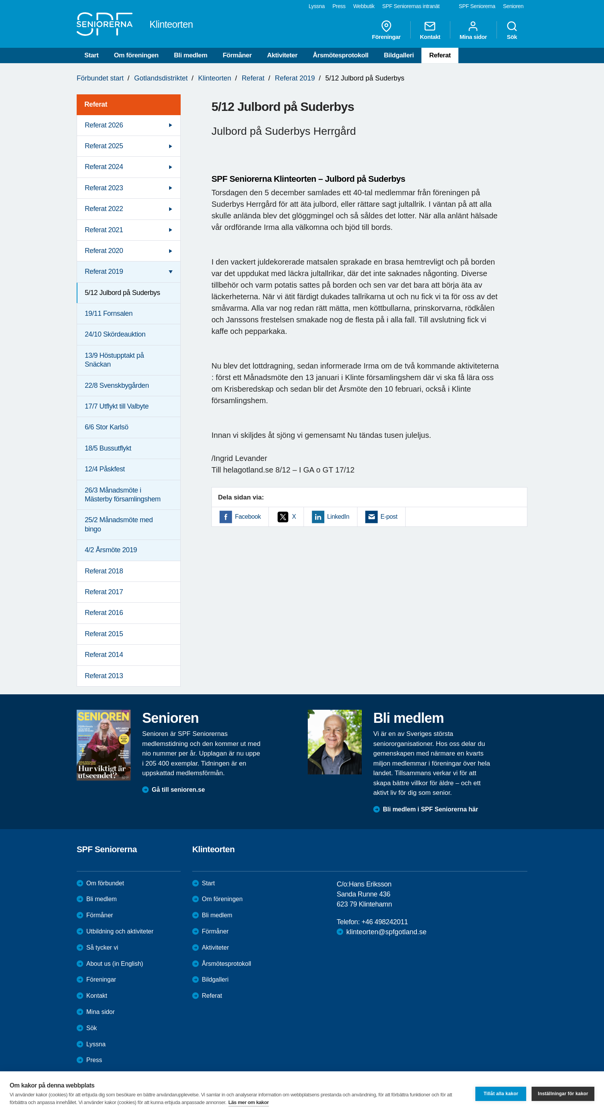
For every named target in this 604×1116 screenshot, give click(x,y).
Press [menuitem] (339, 6)
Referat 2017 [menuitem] (104, 592)
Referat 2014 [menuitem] (104, 655)
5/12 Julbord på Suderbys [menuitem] (122, 293)
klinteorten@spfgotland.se (386, 932)
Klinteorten (214, 78)
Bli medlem (190, 55)
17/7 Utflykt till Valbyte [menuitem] (117, 406)
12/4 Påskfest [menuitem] (105, 469)
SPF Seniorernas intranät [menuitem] (411, 6)
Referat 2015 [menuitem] (104, 634)
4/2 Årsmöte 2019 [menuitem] (111, 550)
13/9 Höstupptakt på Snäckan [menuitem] (114, 360)
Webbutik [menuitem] (363, 6)
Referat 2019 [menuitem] (104, 271)
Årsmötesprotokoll (340, 55)
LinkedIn (338, 516)
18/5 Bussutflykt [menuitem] (108, 448)
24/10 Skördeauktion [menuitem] (115, 334)
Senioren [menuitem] (513, 6)
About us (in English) (114, 963)
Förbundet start (100, 78)
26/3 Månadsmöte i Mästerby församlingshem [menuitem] (123, 494)
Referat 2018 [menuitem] (104, 571)
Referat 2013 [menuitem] (104, 676)
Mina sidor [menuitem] (473, 30)
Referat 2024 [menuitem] (104, 167)
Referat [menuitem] (95, 104)
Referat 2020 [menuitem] (104, 251)
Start (91, 55)
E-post (389, 516)
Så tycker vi (102, 947)
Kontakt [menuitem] (430, 30)
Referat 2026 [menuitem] (104, 125)
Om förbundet (105, 883)
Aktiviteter (282, 55)
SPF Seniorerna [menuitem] (477, 6)
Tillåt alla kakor (500, 1093)
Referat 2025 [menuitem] (104, 146)
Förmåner (237, 55)
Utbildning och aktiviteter (119, 931)
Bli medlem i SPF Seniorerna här (430, 809)
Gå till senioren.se (178, 789)
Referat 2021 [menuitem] (104, 230)
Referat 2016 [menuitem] (104, 613)
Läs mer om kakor (248, 1102)
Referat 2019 (295, 78)
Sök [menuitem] (512, 30)
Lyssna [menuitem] (317, 6)
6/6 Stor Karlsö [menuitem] (106, 427)
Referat (440, 55)
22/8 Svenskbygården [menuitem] (117, 385)
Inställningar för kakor (563, 1093)
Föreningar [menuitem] (386, 30)
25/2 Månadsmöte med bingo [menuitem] (119, 524)
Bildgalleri (399, 55)
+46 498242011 (384, 922)
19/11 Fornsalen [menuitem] (109, 313)
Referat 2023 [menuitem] (104, 188)
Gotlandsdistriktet (161, 78)
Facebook (248, 516)
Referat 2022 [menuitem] (104, 209)
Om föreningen (136, 55)
